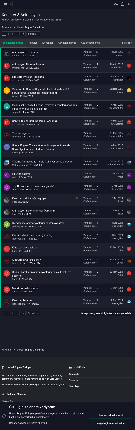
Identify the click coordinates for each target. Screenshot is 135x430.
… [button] (17, 33)
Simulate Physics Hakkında (28, 76)
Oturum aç (7, 401)
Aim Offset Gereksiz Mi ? (26, 259)
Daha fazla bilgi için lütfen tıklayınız (28, 422)
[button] (5, 4)
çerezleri (27, 417)
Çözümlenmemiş (90, 42)
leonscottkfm (116, 108)
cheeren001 (18, 189)
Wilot (14, 177)
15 (22, 33)
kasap (15, 96)
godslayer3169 (19, 226)
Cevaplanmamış (67, 42)
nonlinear (118, 79)
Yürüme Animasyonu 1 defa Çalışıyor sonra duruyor (42, 161)
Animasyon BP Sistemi (25, 52)
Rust (14, 201)
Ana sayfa (74, 374)
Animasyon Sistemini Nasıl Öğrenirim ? (34, 210)
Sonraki (32, 33)
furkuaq (16, 152)
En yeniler (47, 42)
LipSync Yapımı (21, 173)
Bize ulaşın (74, 386)
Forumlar (73, 380)
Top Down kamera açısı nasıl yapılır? (33, 186)
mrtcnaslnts (18, 68)
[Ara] (129, 4)
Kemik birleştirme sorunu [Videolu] (32, 235)
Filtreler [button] (126, 42)
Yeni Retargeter (21, 133)
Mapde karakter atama (25, 288)
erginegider (117, 226)
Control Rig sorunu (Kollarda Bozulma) (34, 121)
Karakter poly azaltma (25, 247)
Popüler (32, 42)
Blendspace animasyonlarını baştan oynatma (38, 223)
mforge (16, 55)
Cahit (14, 251)
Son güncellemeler (13, 42)
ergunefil (16, 112)
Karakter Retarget (22, 300)
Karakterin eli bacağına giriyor (29, 198)
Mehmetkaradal (20, 165)
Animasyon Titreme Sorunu (28, 64)
